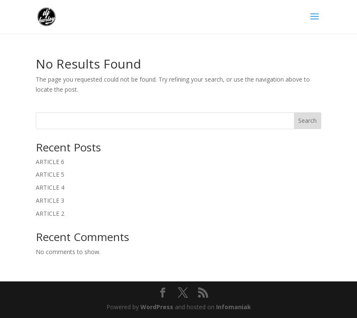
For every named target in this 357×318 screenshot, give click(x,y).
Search (307, 121)
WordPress (156, 307)
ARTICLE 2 (50, 213)
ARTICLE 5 (50, 174)
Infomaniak (233, 307)
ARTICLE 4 (50, 187)
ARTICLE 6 (50, 162)
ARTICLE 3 (50, 200)
